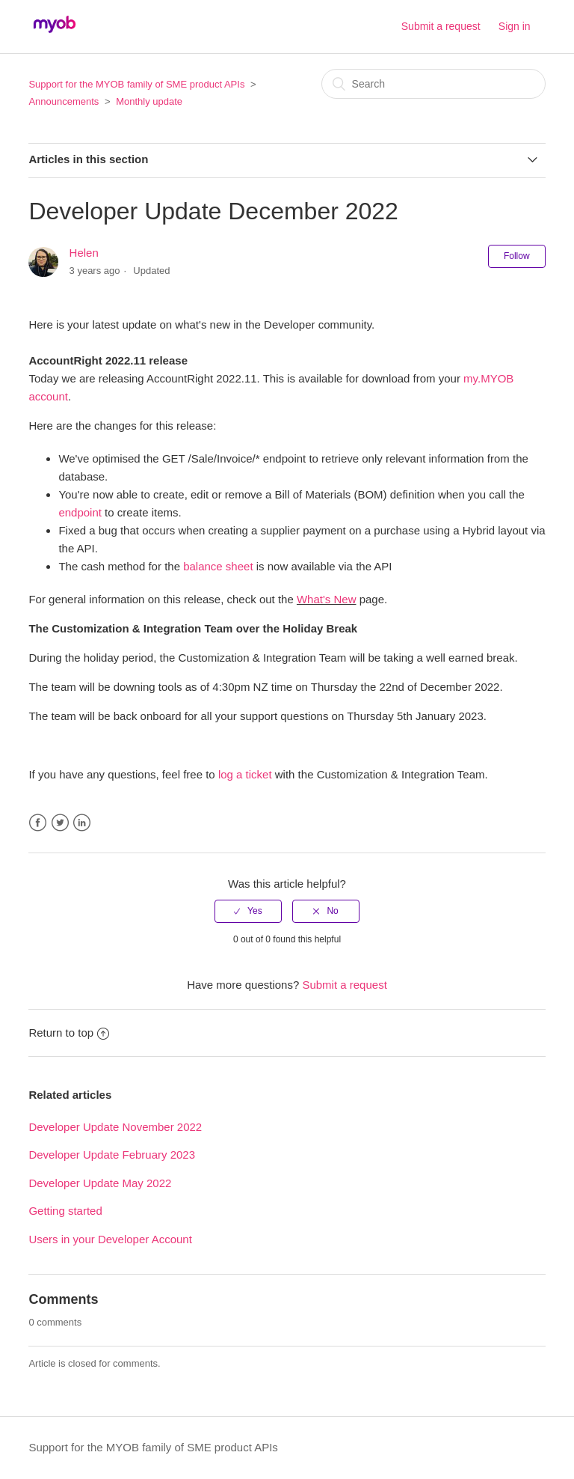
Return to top (68, 1032)
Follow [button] (517, 256)
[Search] (433, 84)
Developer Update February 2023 (111, 1154)
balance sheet (218, 566)
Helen (84, 252)
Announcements (63, 101)
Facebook (37, 823)
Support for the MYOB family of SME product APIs (136, 84)
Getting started (65, 1210)
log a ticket (245, 774)
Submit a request (441, 26)
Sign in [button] (515, 26)
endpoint (80, 512)
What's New (327, 599)
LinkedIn (81, 823)
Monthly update (149, 101)
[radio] (248, 911)
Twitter (60, 823)
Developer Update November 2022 (115, 1126)
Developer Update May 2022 (99, 1183)
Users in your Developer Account (109, 1239)
